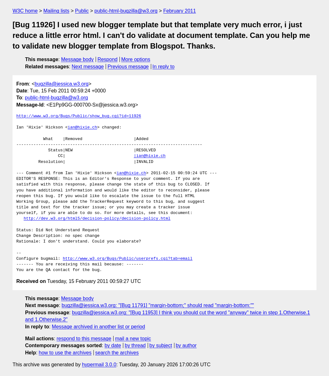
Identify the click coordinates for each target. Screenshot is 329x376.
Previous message (128, 66)
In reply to (163, 66)
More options (136, 59)
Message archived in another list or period (98, 326)
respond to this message (83, 338)
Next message (88, 66)
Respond (108, 59)
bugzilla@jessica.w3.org (61, 83)
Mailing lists (56, 10)
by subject (160, 345)
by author (186, 345)
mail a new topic (133, 338)
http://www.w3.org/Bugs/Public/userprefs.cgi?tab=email (127, 259)
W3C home (25, 10)
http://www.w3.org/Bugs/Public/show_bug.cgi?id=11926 (78, 116)
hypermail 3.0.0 (99, 364)
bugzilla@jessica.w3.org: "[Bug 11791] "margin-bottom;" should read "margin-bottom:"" (158, 305)
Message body (77, 59)
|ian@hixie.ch (149, 156)
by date (112, 345)
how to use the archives (65, 352)
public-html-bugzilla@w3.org (125, 10)
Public (82, 10)
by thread (135, 345)
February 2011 (179, 10)
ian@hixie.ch (82, 127)
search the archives (117, 352)
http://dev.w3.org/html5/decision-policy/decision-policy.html (97, 219)
